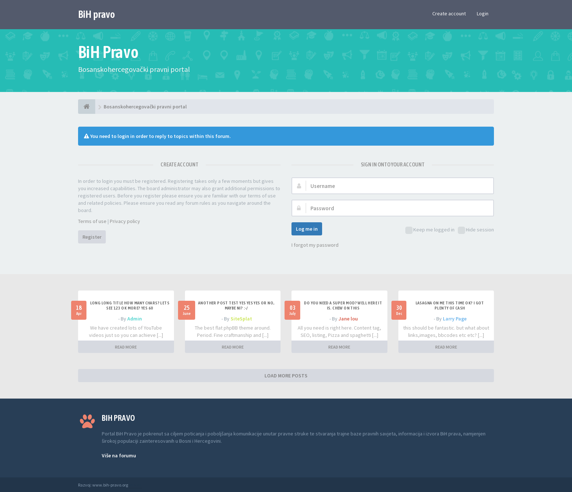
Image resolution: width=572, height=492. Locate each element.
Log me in (307, 229)
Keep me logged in (430, 230)
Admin (134, 318)
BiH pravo (96, 14)
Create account (449, 13)
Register (91, 237)
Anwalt (135, 485)
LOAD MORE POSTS (286, 375)
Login (482, 13)
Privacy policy (125, 221)
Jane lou (348, 318)
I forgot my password (315, 245)
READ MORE (126, 347)
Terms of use (92, 221)
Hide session (476, 230)
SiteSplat (241, 318)
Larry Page (455, 318)
